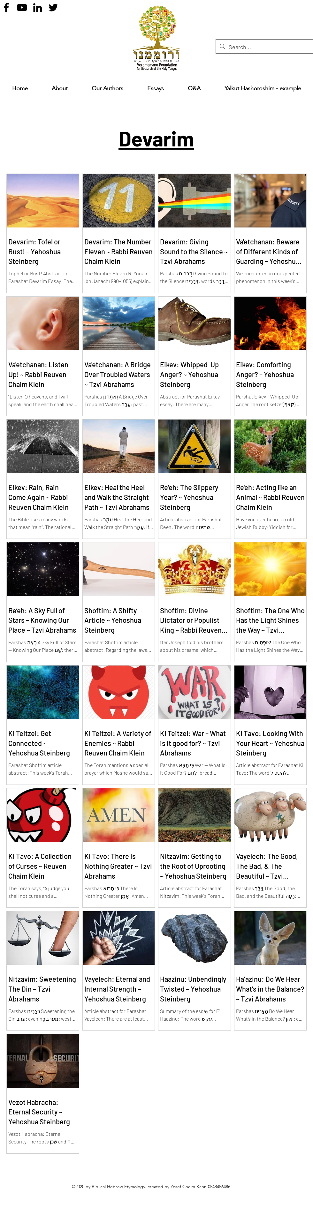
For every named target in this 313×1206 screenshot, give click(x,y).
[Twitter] (53, 7)
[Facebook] (6, 7)
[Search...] (264, 47)
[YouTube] (22, 7)
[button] (155, 88)
